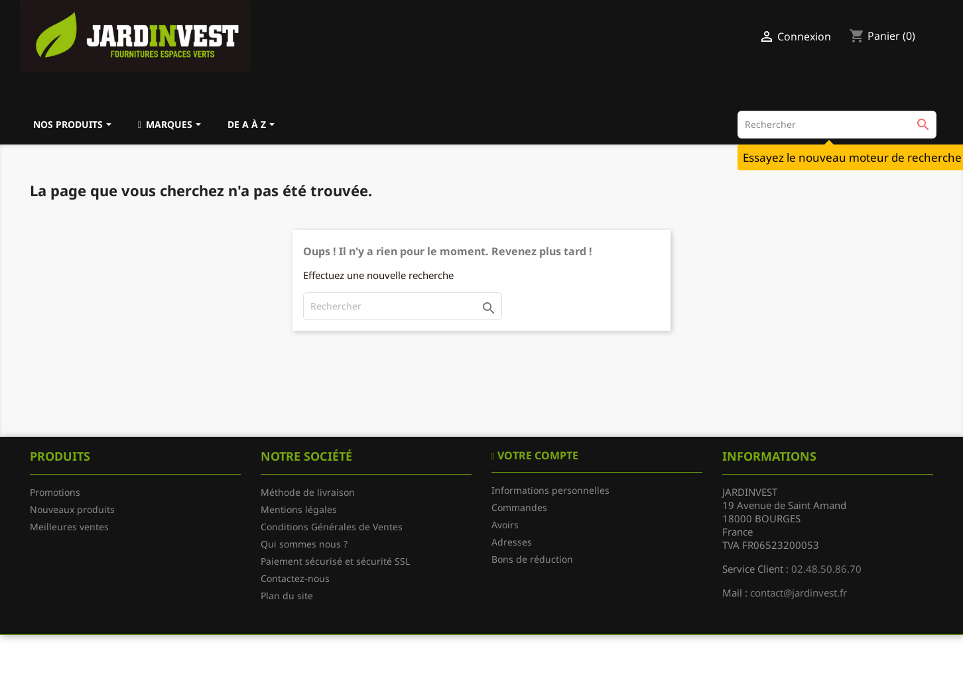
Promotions (55, 492)
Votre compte (536, 455)
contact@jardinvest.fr (798, 592)
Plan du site (287, 595)
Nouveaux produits (72, 509)
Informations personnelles (550, 490)
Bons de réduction (532, 559)
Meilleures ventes (69, 526)
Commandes (519, 507)
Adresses (511, 542)
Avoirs (505, 524)
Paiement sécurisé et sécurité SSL (335, 561)
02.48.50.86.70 (826, 568)
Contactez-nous (295, 578)
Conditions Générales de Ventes (332, 526)
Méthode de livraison (308, 492)
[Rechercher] (837, 125)
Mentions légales (299, 509)
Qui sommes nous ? (304, 544)
